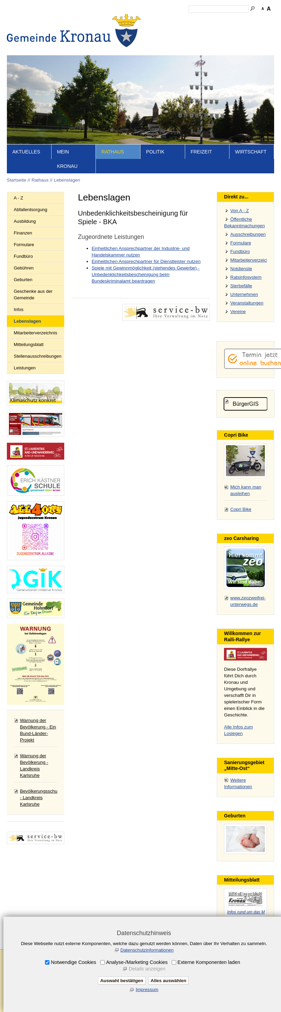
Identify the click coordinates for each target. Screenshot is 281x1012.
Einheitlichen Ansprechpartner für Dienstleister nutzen (146, 273)
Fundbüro (23, 268)
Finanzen (23, 245)
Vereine (238, 323)
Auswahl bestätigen (121, 980)
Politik (155, 163)
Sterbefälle (241, 297)
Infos (18, 321)
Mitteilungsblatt (29, 356)
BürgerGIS (246, 416)
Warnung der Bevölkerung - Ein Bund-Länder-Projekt (38, 742)
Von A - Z (239, 222)
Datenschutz (226, 60)
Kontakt (172, 60)
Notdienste (241, 280)
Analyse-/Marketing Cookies (137, 962)
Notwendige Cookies (73, 962)
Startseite (132, 60)
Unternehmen (244, 306)
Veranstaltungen (246, 315)
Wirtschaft (251, 163)
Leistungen (25, 379)
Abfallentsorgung (30, 221)
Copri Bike (240, 521)
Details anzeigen (147, 968)
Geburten (23, 291)
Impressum (196, 60)
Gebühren (24, 280)
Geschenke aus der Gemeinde (33, 306)
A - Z (18, 209)
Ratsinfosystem (245, 289)
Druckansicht (257, 60)
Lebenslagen (67, 192)
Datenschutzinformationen (147, 950)
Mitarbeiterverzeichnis (35, 344)
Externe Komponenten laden (209, 962)
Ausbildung (25, 233)
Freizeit (201, 163)
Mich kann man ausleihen (245, 502)
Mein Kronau (67, 171)
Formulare (24, 256)
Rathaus (112, 163)
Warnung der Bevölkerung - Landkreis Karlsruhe (34, 777)
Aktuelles (26, 163)
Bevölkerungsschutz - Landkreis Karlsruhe (40, 810)
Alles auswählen (169, 980)
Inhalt (153, 60)
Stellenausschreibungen (37, 368)
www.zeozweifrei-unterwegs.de (248, 613)
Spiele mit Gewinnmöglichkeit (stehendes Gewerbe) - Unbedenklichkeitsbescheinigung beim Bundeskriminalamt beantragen (146, 286)
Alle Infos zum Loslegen (238, 742)
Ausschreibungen (248, 246)
